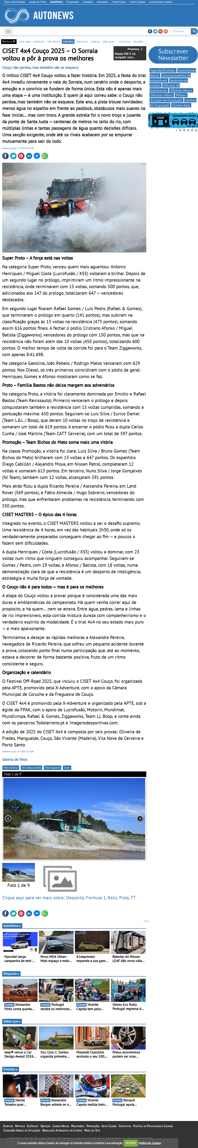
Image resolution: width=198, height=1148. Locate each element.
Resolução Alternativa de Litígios (62, 1130)
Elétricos (32, 1126)
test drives (53, 41)
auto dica (124, 41)
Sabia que (12, 1021)
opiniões (138, 41)
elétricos (39, 41)
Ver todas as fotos (31, 767)
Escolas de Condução (166, 100)
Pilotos (181, 95)
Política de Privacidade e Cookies (153, 1126)
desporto (68, 41)
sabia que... (109, 41)
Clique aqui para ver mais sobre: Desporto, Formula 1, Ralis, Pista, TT (69, 897)
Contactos (125, 1126)
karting (95, 41)
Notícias (20, 1126)
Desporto (11, 973)
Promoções (92, 1126)
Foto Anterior (10, 767)
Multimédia (77, 1126)
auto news (25, 41)
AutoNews (12, 925)
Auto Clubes (109, 1126)
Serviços (45, 1126)
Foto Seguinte (52, 767)
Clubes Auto (181, 105)
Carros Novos (60, 1126)
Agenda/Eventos (163, 70)
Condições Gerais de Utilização (21, 1130)
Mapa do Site (92, 1130)
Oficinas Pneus (181, 90)
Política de (149, 1143)
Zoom (67, 767)
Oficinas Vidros (162, 95)
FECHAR (131, 1143)
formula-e (82, 41)
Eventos (10, 1069)
